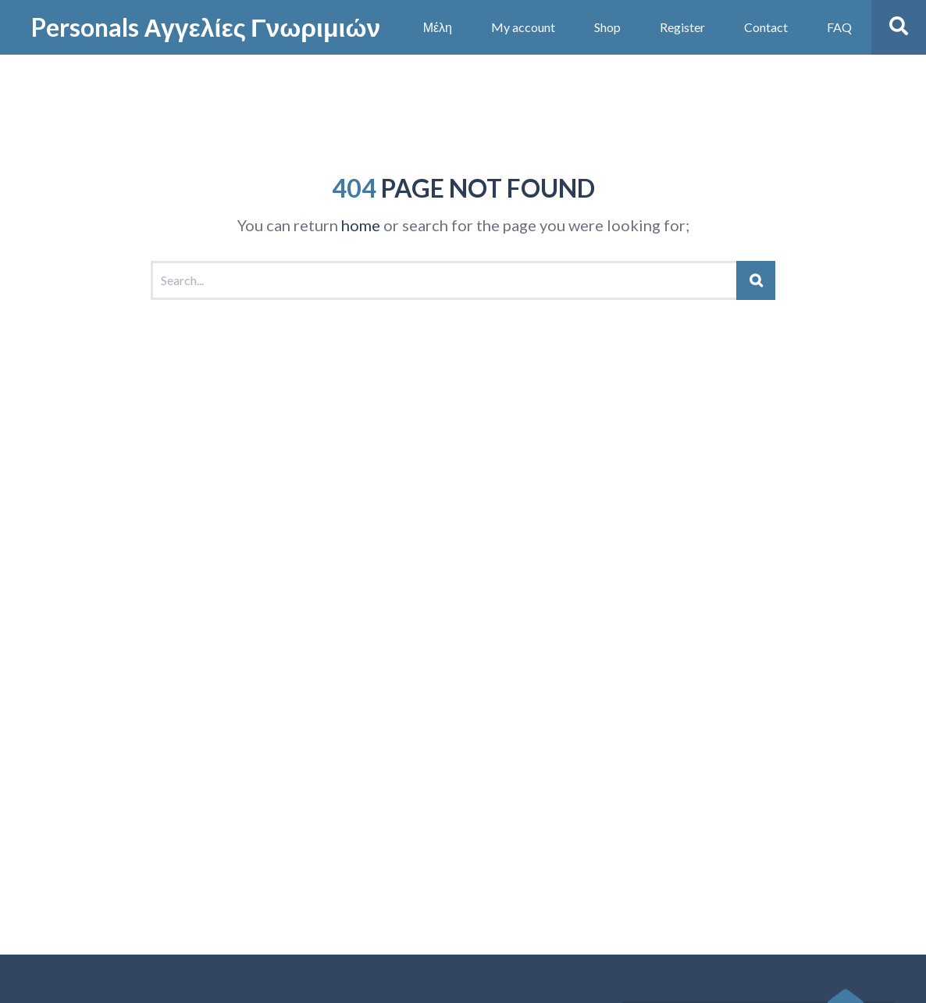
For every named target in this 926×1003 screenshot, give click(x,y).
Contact (766, 27)
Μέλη (437, 27)
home (360, 225)
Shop (607, 27)
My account (523, 27)
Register (682, 27)
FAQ (839, 27)
